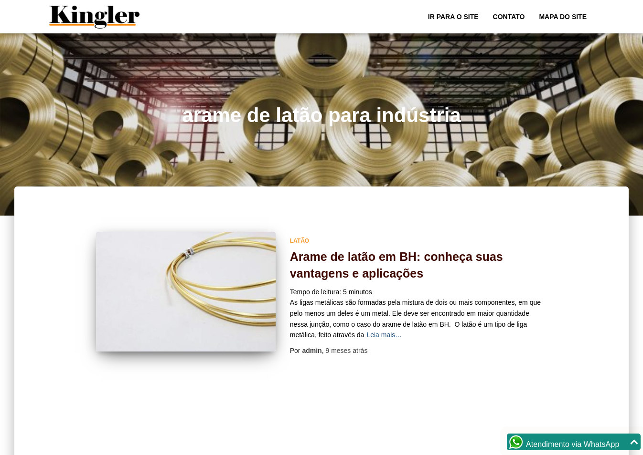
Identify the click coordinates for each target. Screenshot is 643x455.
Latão (299, 241)
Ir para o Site (453, 17)
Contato (509, 17)
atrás (346, 350)
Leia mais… (384, 335)
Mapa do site (563, 17)
